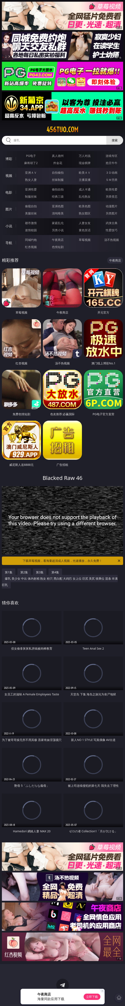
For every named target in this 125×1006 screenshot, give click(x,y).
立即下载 (92, 997)
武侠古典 (111, 223)
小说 (8, 226)
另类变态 (111, 196)
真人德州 (58, 156)
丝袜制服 (58, 180)
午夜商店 (58, 240)
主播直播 (85, 180)
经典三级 (58, 196)
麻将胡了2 (31, 163)
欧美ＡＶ (85, 173)
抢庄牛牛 (111, 163)
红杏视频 (31, 247)
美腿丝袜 (31, 213)
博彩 (8, 158)
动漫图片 (111, 206)
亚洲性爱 (31, 189)
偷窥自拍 (31, 206)
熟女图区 (85, 213)
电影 (8, 192)
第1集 (8, 572)
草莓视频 (85, 240)
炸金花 (57, 163)
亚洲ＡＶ (31, 173)
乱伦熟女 (85, 196)
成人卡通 (85, 189)
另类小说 (58, 230)
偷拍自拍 (58, 189)
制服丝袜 (31, 196)
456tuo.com (62, 129)
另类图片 (111, 213)
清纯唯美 (58, 213)
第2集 (24, 572)
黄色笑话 (85, 230)
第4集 (55, 572)
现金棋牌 (85, 163)
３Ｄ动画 (111, 173)
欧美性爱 (111, 189)
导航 (8, 242)
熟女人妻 (31, 180)
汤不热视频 (111, 240)
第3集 (39, 572)
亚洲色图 (58, 206)
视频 (8, 175)
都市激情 (31, 223)
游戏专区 (111, 156)
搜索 (115, 140)
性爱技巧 (111, 230)
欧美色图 (85, 206)
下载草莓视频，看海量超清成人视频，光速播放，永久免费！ (72, 560)
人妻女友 (85, 223)
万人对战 (85, 156)
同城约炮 (31, 240)
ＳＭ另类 (111, 180)
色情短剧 (58, 247)
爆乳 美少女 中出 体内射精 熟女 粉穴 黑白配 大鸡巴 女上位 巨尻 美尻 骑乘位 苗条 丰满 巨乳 (60, 582)
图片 (8, 209)
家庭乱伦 (58, 223)
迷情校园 (31, 230)
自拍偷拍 (58, 173)
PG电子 (31, 156)
